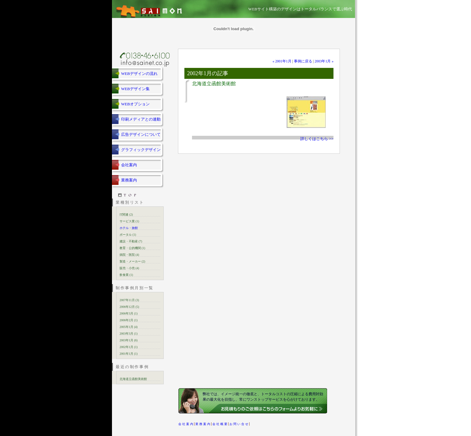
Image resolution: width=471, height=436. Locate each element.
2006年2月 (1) (129, 320)
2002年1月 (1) (129, 347)
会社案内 (129, 165)
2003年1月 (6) (129, 340)
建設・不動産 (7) (131, 241)
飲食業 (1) (126, 274)
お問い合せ (239, 424)
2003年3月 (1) (129, 333)
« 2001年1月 (282, 61)
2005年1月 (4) (129, 327)
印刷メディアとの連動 (141, 119)
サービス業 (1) (129, 221)
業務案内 (129, 180)
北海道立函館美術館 (133, 379)
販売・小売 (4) (129, 268)
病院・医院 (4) (129, 254)
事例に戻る (303, 61)
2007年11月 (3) (129, 300)
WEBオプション (135, 104)
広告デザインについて (141, 134)
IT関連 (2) (126, 214)
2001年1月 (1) (129, 353)
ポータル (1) (128, 234)
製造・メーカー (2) (132, 261)
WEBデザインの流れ (139, 73)
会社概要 (220, 424)
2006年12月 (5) (129, 306)
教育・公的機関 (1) (132, 248)
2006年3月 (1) (129, 313)
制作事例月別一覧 (135, 288)
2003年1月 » (324, 61)
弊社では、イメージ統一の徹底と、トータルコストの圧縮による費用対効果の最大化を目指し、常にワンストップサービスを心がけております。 (263, 397)
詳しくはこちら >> (316, 138)
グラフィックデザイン (141, 149)
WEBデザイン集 (135, 88)
